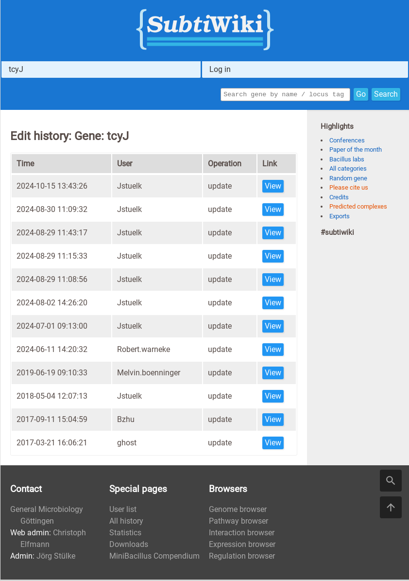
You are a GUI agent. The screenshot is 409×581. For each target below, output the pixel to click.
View (273, 187)
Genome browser (238, 510)
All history (126, 522)
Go (361, 95)
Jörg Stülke (55, 557)
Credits (339, 198)
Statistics (125, 534)
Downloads (128, 545)
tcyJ (16, 69)
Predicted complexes (358, 207)
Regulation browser (242, 557)
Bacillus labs (346, 160)
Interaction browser (241, 534)
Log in (220, 69)
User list (122, 510)
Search (386, 95)
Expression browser (242, 545)
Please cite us (348, 189)
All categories (348, 170)
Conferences (347, 141)
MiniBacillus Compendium (154, 557)
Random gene (348, 179)
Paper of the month (355, 151)
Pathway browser (238, 522)
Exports (339, 217)
